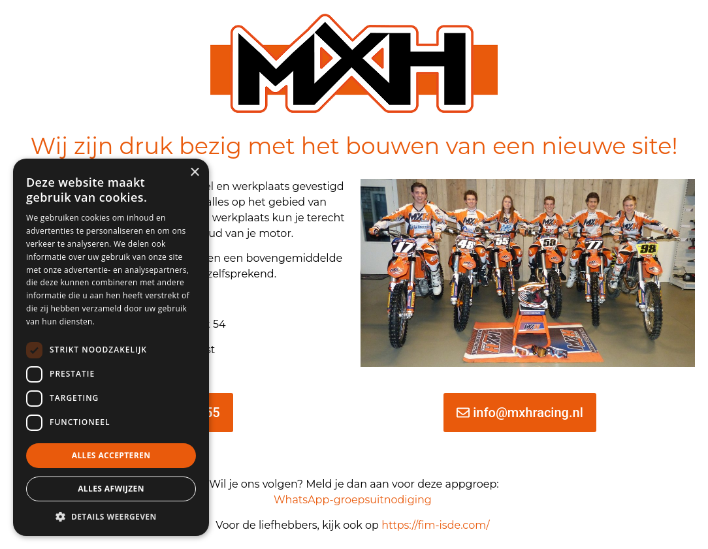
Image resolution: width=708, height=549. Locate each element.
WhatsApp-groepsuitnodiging (353, 500)
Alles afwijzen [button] (111, 488)
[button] (111, 516)
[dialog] (111, 347)
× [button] (194, 173)
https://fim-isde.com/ (436, 525)
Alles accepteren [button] (111, 455)
